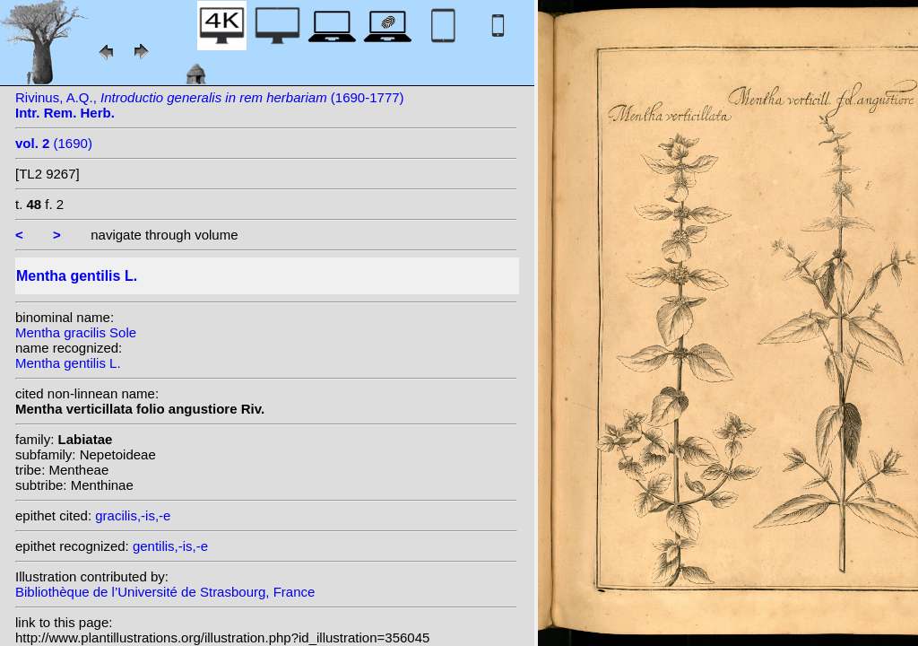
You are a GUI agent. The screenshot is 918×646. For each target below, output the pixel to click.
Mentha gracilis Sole (75, 332)
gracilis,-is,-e (132, 515)
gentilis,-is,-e (170, 546)
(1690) (53, 143)
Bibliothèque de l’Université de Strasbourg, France (165, 591)
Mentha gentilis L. (68, 363)
